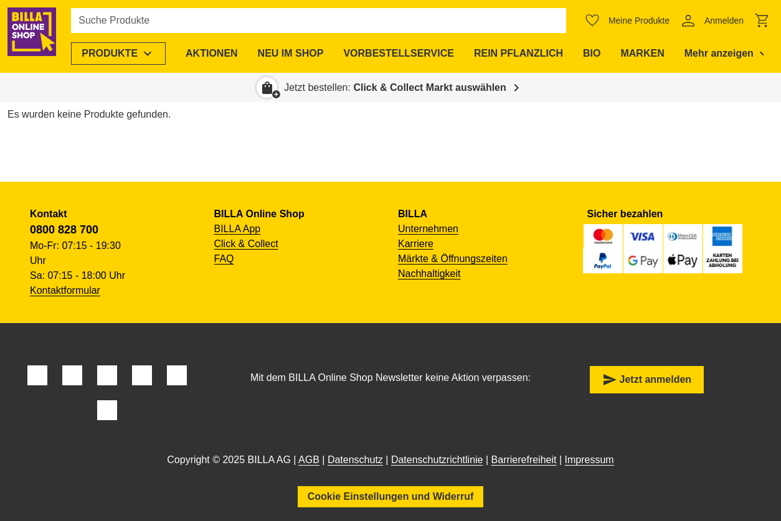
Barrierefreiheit (524, 459)
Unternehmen (428, 228)
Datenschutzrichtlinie (437, 459)
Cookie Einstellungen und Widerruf (391, 496)
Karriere (415, 243)
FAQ (224, 258)
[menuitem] (127, 53)
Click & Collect (246, 243)
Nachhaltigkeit (429, 273)
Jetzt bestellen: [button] (395, 87)
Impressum (589, 459)
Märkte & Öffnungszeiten (453, 258)
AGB (309, 459)
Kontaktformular (65, 290)
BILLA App (237, 228)
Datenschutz (355, 459)
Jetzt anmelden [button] (647, 379)
